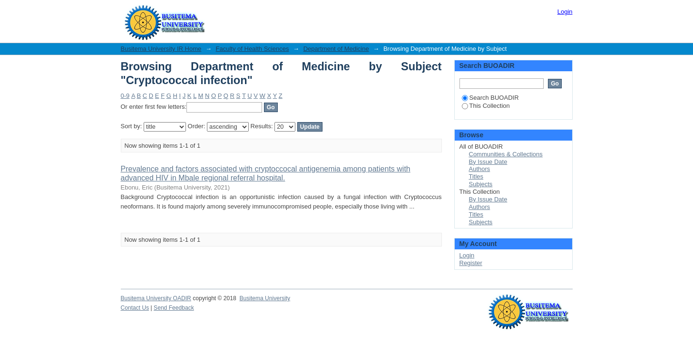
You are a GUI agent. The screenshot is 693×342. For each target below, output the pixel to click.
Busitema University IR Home (161, 48)
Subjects (481, 184)
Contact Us (135, 307)
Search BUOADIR (490, 97)
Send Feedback (174, 307)
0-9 (125, 95)
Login (565, 11)
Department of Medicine (336, 48)
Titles (476, 176)
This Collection (486, 105)
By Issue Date (488, 161)
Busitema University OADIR (156, 298)
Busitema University (264, 298)
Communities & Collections (506, 154)
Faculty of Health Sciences (252, 48)
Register (470, 262)
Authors (479, 168)
